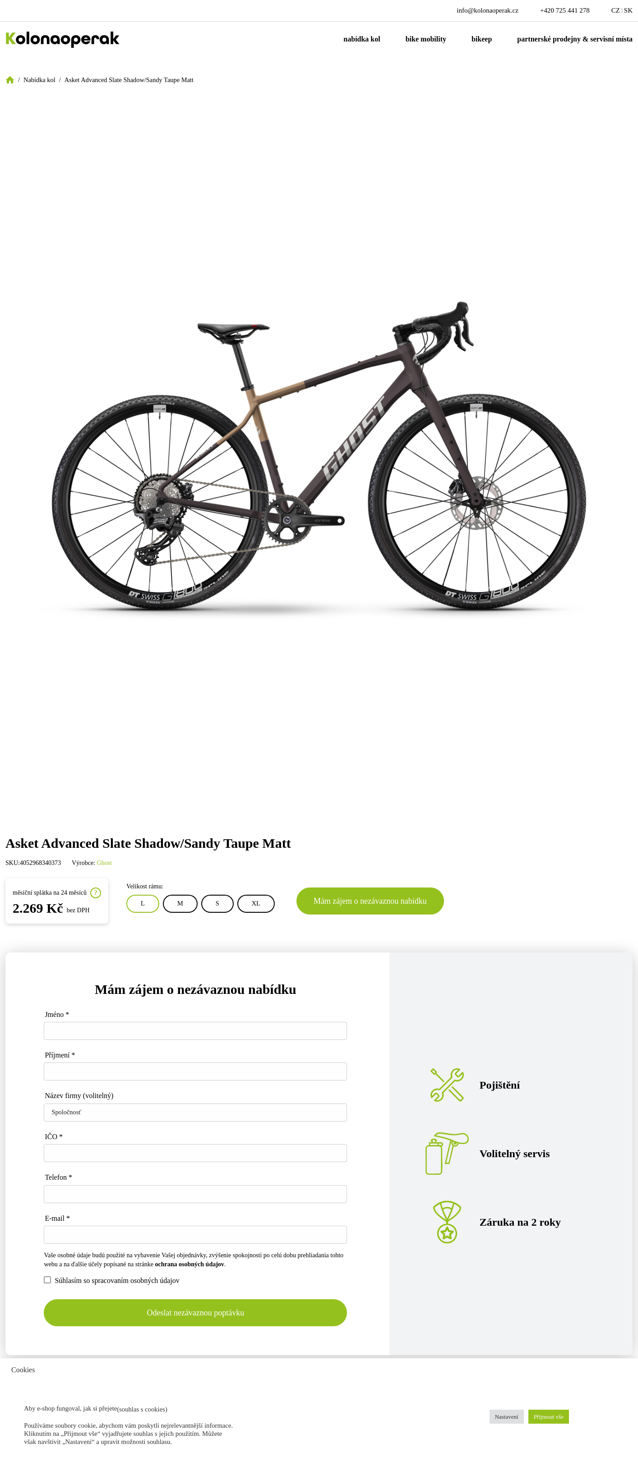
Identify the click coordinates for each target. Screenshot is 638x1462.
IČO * (54, 1136)
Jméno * (57, 1014)
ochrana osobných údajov (189, 1264)
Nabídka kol (361, 39)
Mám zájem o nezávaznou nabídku (370, 901)
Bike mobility (426, 39)
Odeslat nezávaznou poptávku (195, 1312)
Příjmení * (60, 1055)
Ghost (104, 863)
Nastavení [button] (506, 1416)
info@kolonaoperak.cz (487, 10)
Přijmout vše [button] (549, 1416)
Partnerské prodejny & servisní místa (575, 39)
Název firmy (79, 1095)
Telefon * (58, 1177)
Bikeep (482, 39)
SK (628, 10)
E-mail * (57, 1218)
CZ (615, 10)
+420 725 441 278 (565, 10)
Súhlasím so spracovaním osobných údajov (111, 1280)
